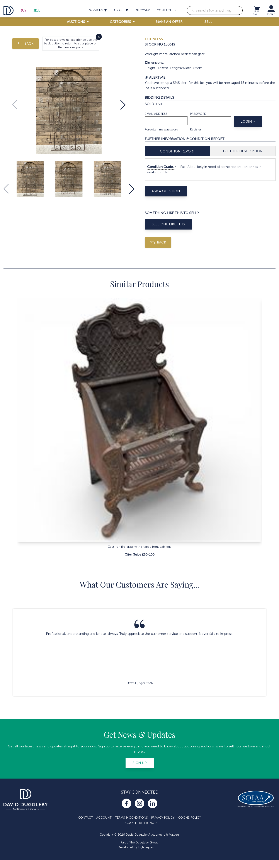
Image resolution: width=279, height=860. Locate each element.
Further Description (243, 151)
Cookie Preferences (141, 823)
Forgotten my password (161, 129)
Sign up (140, 763)
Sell (36, 10)
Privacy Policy (163, 817)
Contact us (166, 10)
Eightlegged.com (149, 847)
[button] (123, 105)
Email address (156, 113)
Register (195, 129)
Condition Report (177, 151)
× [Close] (99, 37)
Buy (23, 10)
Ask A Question (166, 191)
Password (198, 113)
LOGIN (271, 13)
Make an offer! (170, 22)
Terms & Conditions (131, 817)
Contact (85, 817)
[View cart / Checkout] (256, 8)
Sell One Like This (168, 224)
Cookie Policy (189, 817)
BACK (25, 43)
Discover (142, 10)
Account (104, 817)
